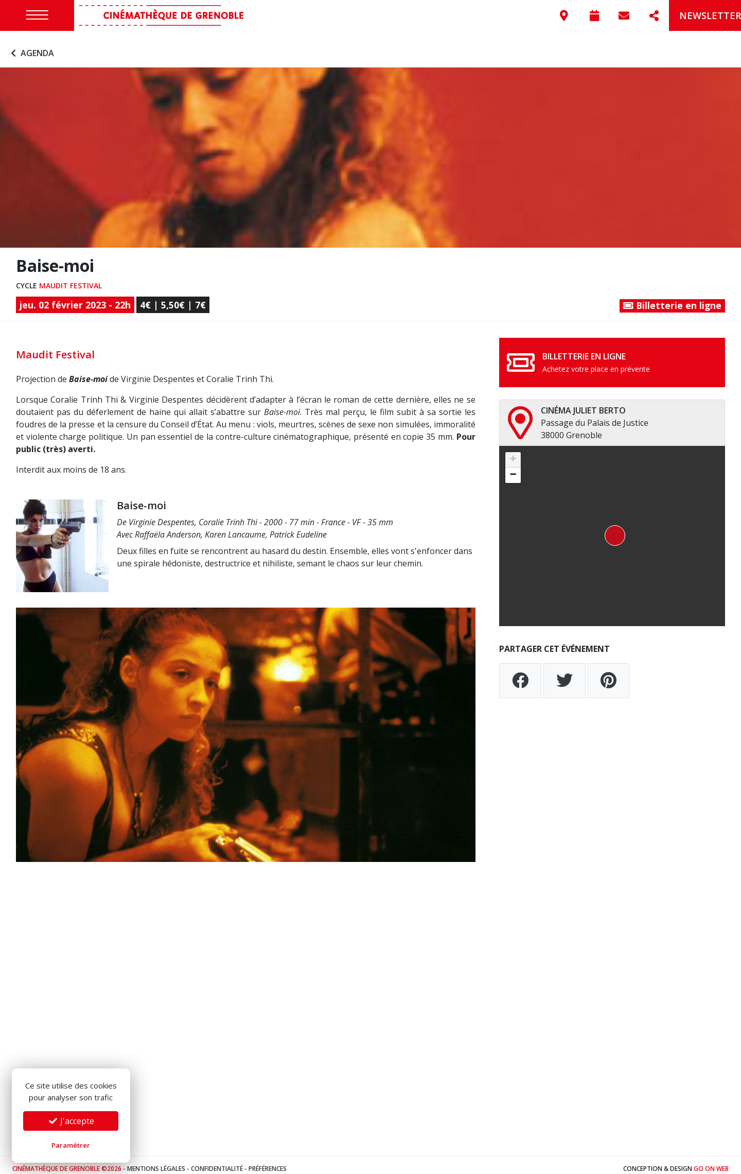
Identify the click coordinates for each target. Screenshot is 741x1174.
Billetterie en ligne (672, 297)
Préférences (268, 1160)
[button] (612, 528)
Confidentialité (217, 1160)
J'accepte (71, 1121)
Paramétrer (70, 1145)
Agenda (31, 45)
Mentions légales (156, 1160)
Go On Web (711, 1160)
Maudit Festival (70, 277)
